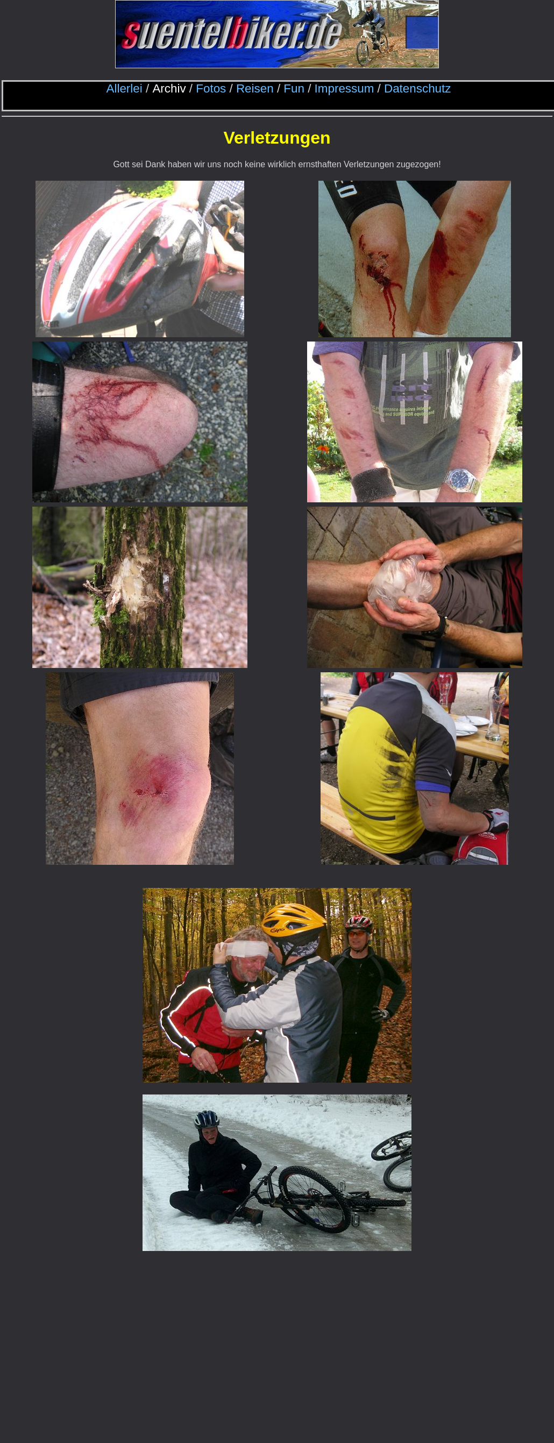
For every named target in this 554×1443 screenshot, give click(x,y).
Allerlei (124, 88)
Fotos (211, 88)
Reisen (255, 88)
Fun (293, 88)
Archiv (169, 88)
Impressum (344, 88)
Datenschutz (417, 88)
